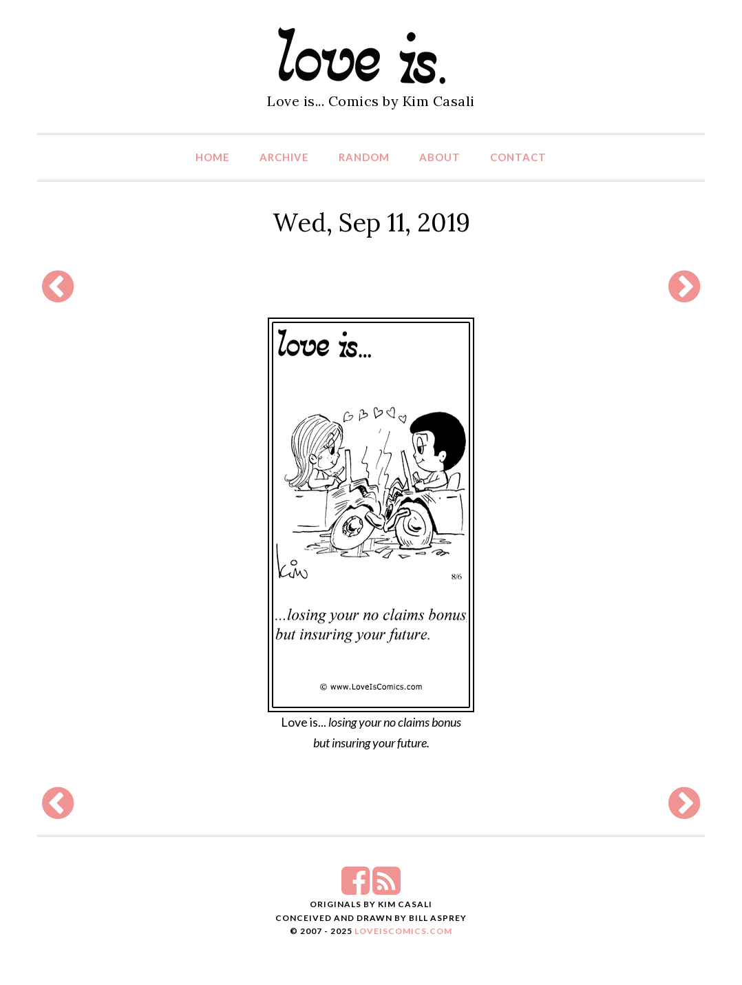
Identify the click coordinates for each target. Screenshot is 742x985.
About (439, 157)
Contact (518, 157)
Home (212, 157)
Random (364, 157)
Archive (284, 157)
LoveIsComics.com (403, 931)
